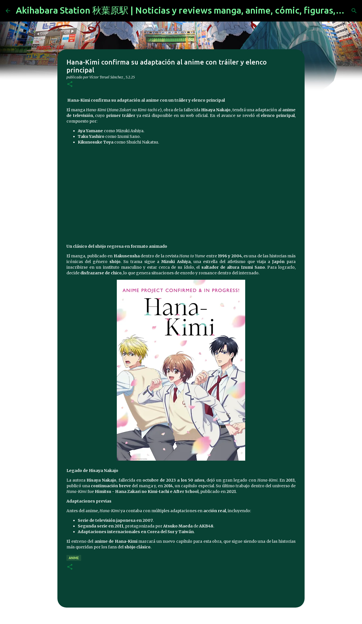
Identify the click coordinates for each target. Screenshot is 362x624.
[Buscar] (354, 11)
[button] (69, 84)
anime (74, 558)
